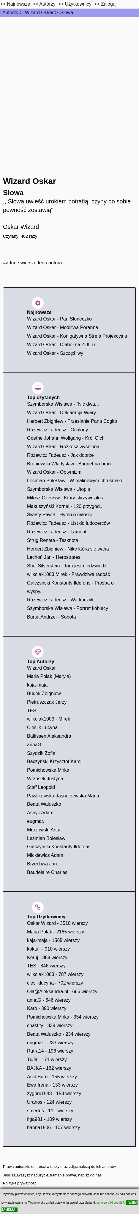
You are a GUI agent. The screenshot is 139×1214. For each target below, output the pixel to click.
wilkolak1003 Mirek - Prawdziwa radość (68, 574)
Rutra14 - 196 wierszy (50, 1050)
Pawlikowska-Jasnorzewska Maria (63, 795)
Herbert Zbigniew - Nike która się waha (68, 548)
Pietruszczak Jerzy (47, 702)
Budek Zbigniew (44, 693)
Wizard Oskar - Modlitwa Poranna (62, 327)
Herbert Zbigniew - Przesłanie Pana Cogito (72, 421)
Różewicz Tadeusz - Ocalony (57, 429)
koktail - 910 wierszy (48, 948)
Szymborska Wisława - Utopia (58, 489)
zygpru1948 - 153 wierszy (54, 1093)
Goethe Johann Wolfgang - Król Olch (66, 438)
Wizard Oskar (39, 12)
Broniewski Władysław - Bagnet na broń (69, 463)
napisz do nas (90, 1175)
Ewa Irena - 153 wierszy (52, 1084)
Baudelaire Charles (47, 872)
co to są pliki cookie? (110, 1202)
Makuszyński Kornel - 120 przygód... (65, 506)
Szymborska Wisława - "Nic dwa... (63, 404)
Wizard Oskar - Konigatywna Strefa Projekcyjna (77, 336)
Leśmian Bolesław (46, 838)
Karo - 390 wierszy (47, 1008)
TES (31, 710)
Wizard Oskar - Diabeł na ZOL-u (61, 344)
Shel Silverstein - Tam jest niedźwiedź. (67, 565)
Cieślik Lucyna (42, 727)
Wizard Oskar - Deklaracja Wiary (61, 412)
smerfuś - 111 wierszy (50, 1110)
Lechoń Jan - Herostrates (53, 557)
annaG (34, 744)
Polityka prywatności (20, 1183)
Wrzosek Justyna (45, 778)
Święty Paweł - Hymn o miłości (59, 514)
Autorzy (10, 12)
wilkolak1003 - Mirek (48, 718)
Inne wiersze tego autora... (38, 262)
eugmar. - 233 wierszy (50, 1042)
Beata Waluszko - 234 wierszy (59, 1034)
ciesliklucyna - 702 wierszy (55, 982)
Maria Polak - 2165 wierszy (55, 931)
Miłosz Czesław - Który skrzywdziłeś (65, 497)
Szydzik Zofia (41, 753)
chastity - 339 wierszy (49, 1025)
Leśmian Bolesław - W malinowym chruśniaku (75, 480)
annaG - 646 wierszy (49, 1000)
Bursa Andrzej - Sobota (51, 616)
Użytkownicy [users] (78, 4)
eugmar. (35, 821)
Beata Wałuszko (44, 804)
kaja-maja (37, 684)
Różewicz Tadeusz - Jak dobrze (60, 455)
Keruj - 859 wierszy (47, 957)
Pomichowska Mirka (48, 770)
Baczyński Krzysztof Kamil (55, 761)
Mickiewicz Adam (45, 855)
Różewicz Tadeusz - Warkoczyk (60, 599)
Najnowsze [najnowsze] (18, 4)
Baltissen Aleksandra (49, 736)
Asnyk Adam (40, 812)
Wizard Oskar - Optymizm (54, 472)
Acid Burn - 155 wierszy (52, 1076)
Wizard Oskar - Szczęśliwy (55, 353)
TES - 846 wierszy (46, 965)
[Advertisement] (69, 89)
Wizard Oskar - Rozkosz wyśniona (63, 446)
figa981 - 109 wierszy (49, 1119)
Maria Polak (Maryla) (49, 676)
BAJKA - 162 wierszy (49, 1068)
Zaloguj (108, 4)
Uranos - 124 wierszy (49, 1102)
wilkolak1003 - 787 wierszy (55, 974)
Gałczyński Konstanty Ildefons (58, 846)
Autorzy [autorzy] (48, 4)
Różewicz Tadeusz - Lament (56, 531)
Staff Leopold (41, 787)
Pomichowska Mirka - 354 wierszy (63, 1016)
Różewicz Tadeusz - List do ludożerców (68, 523)
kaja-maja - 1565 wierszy (53, 940)
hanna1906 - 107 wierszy (53, 1127)
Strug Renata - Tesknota (52, 540)
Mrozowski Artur (44, 829)
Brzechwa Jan (42, 863)
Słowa (66, 12)
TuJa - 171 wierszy (47, 1059)
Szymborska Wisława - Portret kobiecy (67, 608)
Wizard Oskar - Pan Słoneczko (59, 318)
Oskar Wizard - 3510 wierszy (57, 923)
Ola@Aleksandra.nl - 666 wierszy (62, 991)
